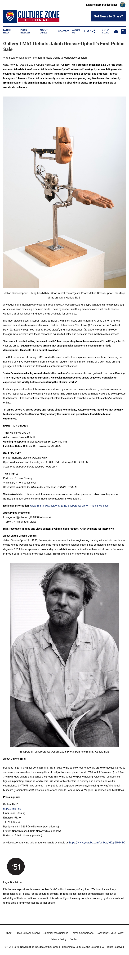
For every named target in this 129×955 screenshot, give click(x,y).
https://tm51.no (12, 808)
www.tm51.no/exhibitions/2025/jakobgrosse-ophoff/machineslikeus (69, 505)
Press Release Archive (28, 933)
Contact (64, 31)
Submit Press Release (56, 933)
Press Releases (25, 31)
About (9, 933)
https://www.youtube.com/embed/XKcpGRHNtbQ (97, 842)
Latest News (7, 31)
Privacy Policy (59, 939)
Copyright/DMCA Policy (110, 933)
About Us (76, 31)
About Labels (44, 31)
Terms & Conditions (82, 933)
